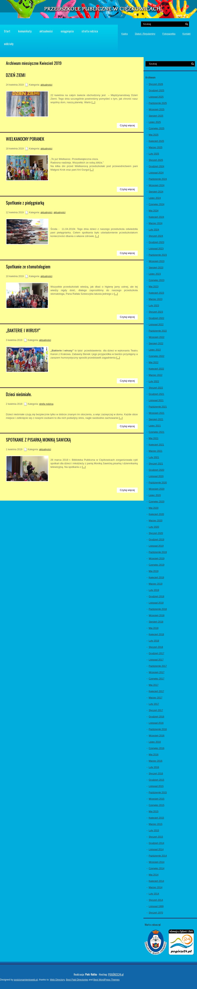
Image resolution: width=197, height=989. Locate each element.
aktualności (46, 31)
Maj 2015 (153, 811)
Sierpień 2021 (156, 419)
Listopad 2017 (156, 659)
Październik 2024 (158, 179)
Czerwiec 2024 (156, 204)
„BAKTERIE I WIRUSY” (23, 330)
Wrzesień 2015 (156, 798)
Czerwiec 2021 (156, 432)
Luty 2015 (154, 830)
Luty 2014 (154, 893)
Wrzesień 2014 (156, 862)
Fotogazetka (168, 33)
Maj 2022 (153, 362)
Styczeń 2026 (156, 84)
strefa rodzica (90, 31)
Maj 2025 (153, 134)
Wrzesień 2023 (156, 261)
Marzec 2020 (155, 520)
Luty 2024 (154, 229)
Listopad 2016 (156, 723)
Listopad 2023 (156, 248)
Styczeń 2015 (156, 836)
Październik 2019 (158, 552)
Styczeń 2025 (156, 160)
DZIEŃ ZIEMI (15, 75)
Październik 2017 (158, 666)
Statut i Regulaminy (145, 33)
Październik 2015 (158, 792)
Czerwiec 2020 (156, 501)
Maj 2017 (153, 685)
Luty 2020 (154, 527)
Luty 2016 (154, 767)
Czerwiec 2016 (156, 748)
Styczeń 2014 (156, 900)
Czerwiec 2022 (156, 356)
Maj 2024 (153, 210)
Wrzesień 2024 (156, 185)
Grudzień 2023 (156, 242)
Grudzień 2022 (156, 318)
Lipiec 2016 (155, 742)
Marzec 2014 (155, 887)
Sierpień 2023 (156, 267)
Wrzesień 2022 (156, 337)
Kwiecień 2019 (156, 577)
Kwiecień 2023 (156, 293)
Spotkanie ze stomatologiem (28, 266)
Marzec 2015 (155, 824)
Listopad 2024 (156, 172)
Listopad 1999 (156, 906)
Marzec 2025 (155, 147)
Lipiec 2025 (155, 122)
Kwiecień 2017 (156, 691)
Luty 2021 (154, 457)
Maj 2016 (153, 754)
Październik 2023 (158, 255)
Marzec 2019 (155, 583)
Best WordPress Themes (106, 979)
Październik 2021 (158, 406)
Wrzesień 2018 (156, 615)
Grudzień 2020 (156, 470)
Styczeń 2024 (156, 236)
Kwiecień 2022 (156, 368)
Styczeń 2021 (156, 463)
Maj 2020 (153, 508)
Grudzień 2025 (156, 90)
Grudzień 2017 (156, 653)
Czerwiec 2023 (156, 280)
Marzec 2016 (155, 761)
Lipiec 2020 (155, 495)
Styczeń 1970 (156, 912)
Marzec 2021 (155, 451)
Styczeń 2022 (156, 387)
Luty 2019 (154, 590)
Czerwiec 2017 (156, 678)
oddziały (8, 44)
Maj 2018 (153, 628)
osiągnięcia (67, 31)
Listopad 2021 (156, 400)
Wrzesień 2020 (156, 489)
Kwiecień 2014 (156, 881)
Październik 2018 (158, 609)
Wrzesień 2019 (156, 558)
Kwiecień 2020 (156, 514)
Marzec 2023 (155, 299)
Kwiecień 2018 (156, 634)
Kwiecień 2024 (156, 217)
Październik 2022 (158, 330)
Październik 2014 (158, 855)
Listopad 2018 (156, 602)
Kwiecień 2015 (156, 817)
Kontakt (186, 33)
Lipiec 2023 (155, 274)
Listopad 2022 (156, 324)
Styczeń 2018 (156, 647)
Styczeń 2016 (156, 773)
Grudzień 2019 (156, 539)
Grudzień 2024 (156, 166)
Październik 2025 (158, 103)
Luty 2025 (154, 153)
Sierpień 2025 (156, 115)
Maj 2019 (153, 571)
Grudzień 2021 (156, 394)
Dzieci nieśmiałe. (19, 394)
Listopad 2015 (156, 786)
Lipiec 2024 (155, 198)
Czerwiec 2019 (156, 564)
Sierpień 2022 (156, 343)
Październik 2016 (158, 729)
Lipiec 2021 (155, 425)
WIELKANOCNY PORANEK (25, 139)
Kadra (124, 33)
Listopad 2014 (156, 849)
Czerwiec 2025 (156, 128)
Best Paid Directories (77, 979)
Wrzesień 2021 (156, 413)
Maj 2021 (153, 438)
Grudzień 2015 (156, 780)
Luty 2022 (154, 381)
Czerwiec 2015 (156, 805)
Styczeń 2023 (156, 311)
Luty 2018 (154, 640)
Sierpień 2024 (156, 191)
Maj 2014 (153, 874)
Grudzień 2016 (156, 716)
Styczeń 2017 (156, 710)
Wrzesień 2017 (156, 672)
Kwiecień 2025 (156, 141)
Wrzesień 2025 (156, 109)
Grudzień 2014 (156, 843)
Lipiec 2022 (155, 349)
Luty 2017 (154, 704)
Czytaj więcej (127, 125)
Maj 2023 (153, 286)
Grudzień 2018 (156, 596)
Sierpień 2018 (156, 621)
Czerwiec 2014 (156, 868)
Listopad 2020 (156, 476)
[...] (93, 102)
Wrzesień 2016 (156, 735)
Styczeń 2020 (156, 533)
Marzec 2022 (155, 375)
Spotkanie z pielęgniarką (25, 202)
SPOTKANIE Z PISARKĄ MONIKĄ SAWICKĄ (38, 439)
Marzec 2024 (155, 223)
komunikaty (25, 31)
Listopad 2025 (156, 96)
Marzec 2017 (155, 697)
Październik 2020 (158, 482)
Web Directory (57, 979)
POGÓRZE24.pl (116, 974)
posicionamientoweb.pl (26, 979)
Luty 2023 (154, 305)
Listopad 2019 (156, 546)
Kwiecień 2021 (156, 444)
